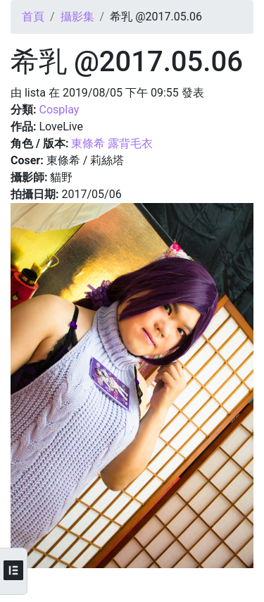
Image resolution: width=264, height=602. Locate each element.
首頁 (33, 16)
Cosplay (59, 109)
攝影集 (77, 16)
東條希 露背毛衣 (112, 143)
